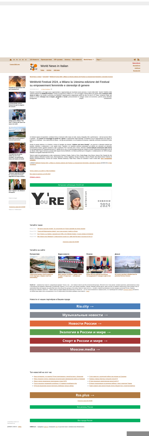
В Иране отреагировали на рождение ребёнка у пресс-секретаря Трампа (110, 383)
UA (20, 59)
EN (14, 59)
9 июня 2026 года (15, 64)
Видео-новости (63, 254)
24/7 (57, 426)
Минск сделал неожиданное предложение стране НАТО (50, 381)
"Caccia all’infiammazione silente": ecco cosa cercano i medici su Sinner (57, 231)
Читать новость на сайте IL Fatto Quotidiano (42, 171)
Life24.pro (137, 68)
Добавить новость (35, 177)
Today (42, 70)
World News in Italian (35, 76)
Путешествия (35, 254)
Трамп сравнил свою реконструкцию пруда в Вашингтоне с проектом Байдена (112, 386)
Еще (99, 59)
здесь (87, 291)
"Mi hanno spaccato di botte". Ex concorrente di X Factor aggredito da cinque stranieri (61, 228)
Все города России (85, 420)
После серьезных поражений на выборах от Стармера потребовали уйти (55, 383)
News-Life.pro (136, 63)
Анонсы (67, 59)
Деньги (117, 254)
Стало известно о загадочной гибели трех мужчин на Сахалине (107, 376)
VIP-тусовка (58, 59)
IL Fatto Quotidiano (45, 89)
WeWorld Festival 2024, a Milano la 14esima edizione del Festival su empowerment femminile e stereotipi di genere (81, 76)
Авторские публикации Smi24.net (71, 185)
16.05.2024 (45, 76)
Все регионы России (85, 407)
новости (46, 426)
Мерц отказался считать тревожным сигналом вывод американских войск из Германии (59, 379)
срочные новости (128, 289)
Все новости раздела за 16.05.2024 (40, 174)
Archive (49, 70)
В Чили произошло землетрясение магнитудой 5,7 (104, 381)
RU (17, 59)
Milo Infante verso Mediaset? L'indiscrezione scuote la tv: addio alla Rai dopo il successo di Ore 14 (64, 236)
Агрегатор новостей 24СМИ (17, 207)
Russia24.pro (136, 65)
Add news (57, 70)
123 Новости (34, 59)
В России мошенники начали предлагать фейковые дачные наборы (54, 386)
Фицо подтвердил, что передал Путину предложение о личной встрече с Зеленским (58, 376)
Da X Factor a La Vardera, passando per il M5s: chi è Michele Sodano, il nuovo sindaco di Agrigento (65, 234)
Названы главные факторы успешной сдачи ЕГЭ (103, 379)
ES (26, 59)
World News (89, 59)
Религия (90, 254)
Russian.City (136, 70)
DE (23, 59)
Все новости (77, 59)
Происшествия (46, 59)
